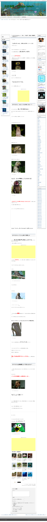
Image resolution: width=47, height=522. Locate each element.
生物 (34, 485)
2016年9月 (40, 203)
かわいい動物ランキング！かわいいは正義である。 (14, 469)
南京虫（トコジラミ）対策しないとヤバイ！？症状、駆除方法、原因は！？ (36, 515)
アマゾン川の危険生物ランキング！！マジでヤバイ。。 (30, 469)
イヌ (39, 124)
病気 (39, 173)
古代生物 (40, 142)
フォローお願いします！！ (41, 87)
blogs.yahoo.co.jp (15, 155)
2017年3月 (40, 194)
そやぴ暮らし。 (40, 60)
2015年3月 (40, 225)
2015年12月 (40, 216)
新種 (39, 154)
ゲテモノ (40, 127)
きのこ (39, 121)
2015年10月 (40, 219)
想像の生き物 (40, 152)
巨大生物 (40, 148)
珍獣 (33, 485)
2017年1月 (40, 197)
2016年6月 (40, 207)
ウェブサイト (14, 502)
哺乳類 (39, 143)
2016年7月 (40, 206)
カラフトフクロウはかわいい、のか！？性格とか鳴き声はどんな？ (19, 459)
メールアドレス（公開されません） (17, 500)
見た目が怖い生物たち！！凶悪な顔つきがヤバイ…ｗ (14, 459)
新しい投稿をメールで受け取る (17, 510)
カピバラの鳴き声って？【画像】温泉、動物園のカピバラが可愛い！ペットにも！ (24, 460)
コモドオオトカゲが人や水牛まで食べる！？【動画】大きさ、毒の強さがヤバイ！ (24, 469)
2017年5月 (40, 191)
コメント (13, 490)
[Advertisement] (23, 26)
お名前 (13, 498)
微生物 (39, 149)
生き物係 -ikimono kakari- (4, 19)
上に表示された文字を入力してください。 (18, 507)
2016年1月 (40, 215)
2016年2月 (40, 213)
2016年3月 (40, 212)
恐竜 (39, 151)
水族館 (39, 161)
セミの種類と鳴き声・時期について (19, 468)
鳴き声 (34, 484)
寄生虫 (39, 146)
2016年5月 (40, 209)
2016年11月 (40, 200)
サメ (39, 130)
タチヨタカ (30, 484)
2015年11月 (40, 218)
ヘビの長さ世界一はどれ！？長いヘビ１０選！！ (14, 478)
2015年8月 (40, 222)
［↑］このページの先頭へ (4, 520)
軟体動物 (40, 182)
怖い (32, 484)
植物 (39, 158)
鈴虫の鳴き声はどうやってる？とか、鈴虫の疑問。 (30, 459)
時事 (39, 155)
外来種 (39, 145)
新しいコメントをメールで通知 (17, 509)
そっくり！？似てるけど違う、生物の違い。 (30, 478)
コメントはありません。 (29, 485)
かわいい (27, 484)
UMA (39, 120)
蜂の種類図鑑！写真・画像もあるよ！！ (19, 478)
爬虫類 (39, 164)
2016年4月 (40, 210)
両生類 (39, 136)
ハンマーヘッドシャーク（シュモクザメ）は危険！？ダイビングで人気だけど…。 (24, 479)
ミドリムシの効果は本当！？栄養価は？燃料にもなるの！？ (9, 515)
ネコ (39, 133)
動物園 (39, 139)
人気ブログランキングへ (41, 68)
